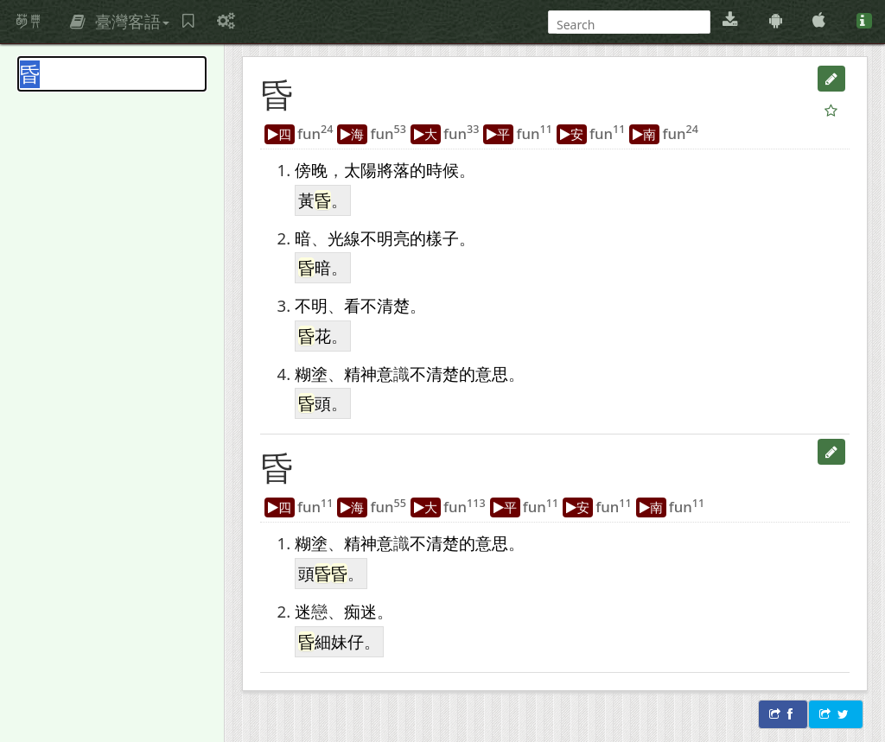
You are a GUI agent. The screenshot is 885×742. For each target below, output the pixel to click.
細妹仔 (339, 641)
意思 (491, 373)
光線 (344, 238)
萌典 (28, 21)
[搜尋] (627, 25)
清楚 (393, 305)
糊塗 (311, 373)
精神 (360, 373)
